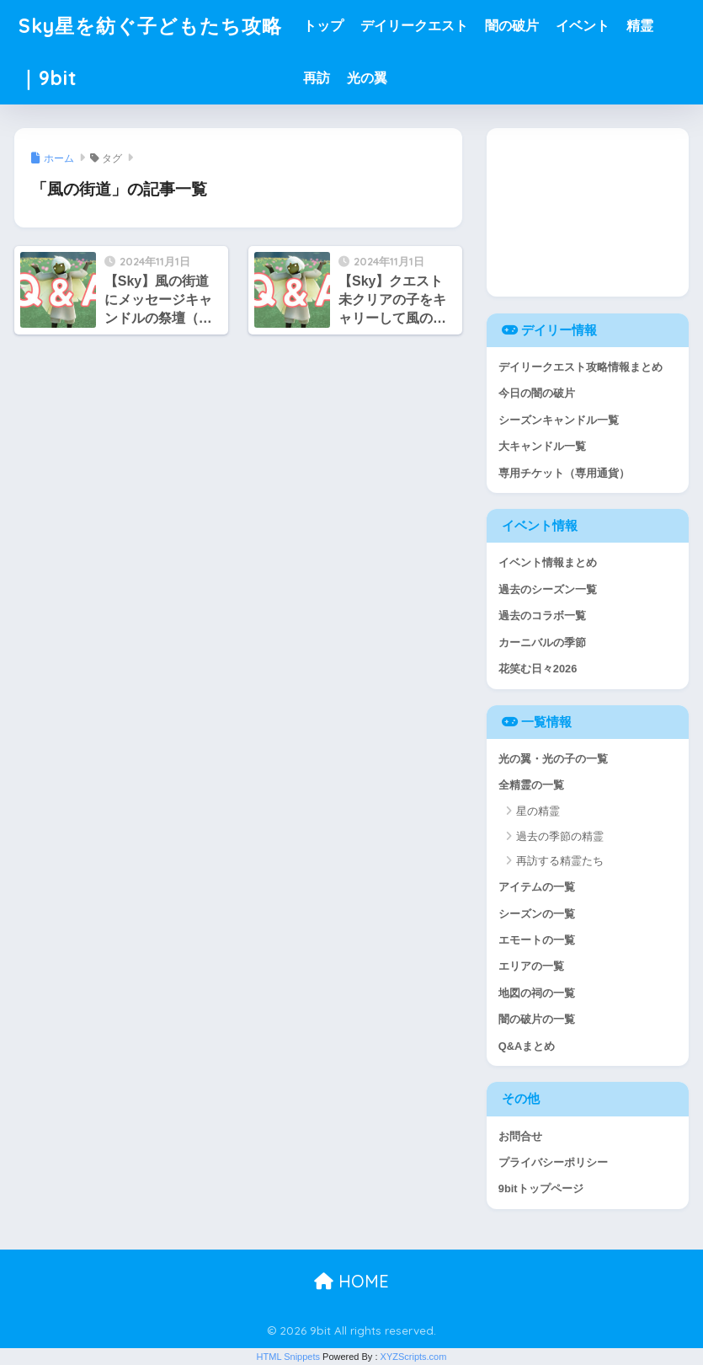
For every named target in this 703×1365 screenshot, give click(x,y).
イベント (583, 26)
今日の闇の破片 (536, 393)
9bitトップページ (540, 1188)
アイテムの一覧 (536, 887)
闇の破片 (512, 26)
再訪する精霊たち (560, 860)
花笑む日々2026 (537, 668)
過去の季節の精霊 (560, 836)
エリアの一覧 (531, 966)
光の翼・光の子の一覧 (553, 758)
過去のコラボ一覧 (542, 615)
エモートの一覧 (536, 940)
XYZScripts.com (414, 1357)
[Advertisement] (588, 212)
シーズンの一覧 (536, 913)
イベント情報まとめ (547, 562)
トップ (323, 26)
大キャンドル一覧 (542, 446)
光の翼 (367, 78)
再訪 (316, 78)
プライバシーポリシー (553, 1162)
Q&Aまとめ (526, 1046)
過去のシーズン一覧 (547, 589)
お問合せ (520, 1136)
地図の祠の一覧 (536, 993)
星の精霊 (538, 811)
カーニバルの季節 (542, 642)
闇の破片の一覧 (536, 1019)
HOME (351, 1281)
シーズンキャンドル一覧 (558, 420)
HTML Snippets (288, 1357)
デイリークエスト (414, 26)
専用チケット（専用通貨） (564, 473)
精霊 (639, 26)
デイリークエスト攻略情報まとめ (580, 367)
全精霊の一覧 (531, 785)
